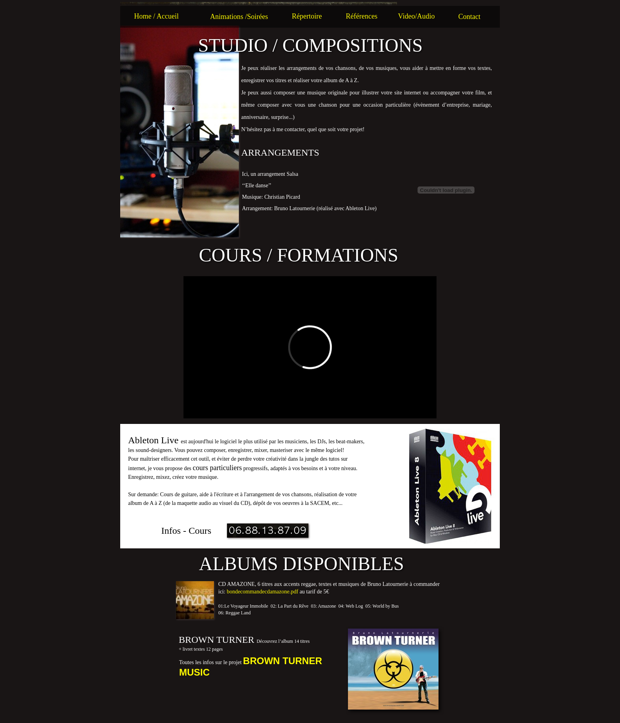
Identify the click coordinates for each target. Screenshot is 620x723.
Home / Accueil (156, 16)
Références (362, 16)
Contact (469, 17)
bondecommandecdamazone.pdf (262, 592)
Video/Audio (416, 16)
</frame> (310, 347)
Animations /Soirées (239, 17)
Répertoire (307, 16)
